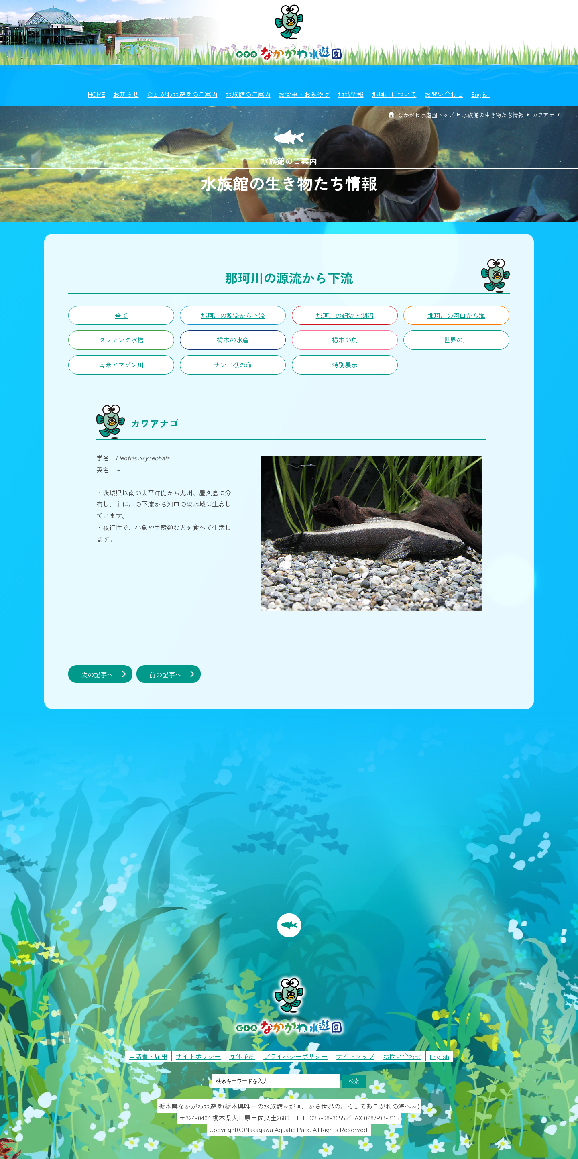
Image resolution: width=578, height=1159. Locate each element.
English (480, 94)
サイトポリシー (198, 1056)
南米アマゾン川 (121, 364)
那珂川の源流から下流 (233, 315)
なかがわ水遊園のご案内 (182, 94)
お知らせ (126, 94)
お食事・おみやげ (304, 94)
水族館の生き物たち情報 (493, 115)
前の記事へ (165, 674)
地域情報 (351, 94)
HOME (96, 94)
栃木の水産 (233, 339)
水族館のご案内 (248, 94)
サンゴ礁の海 (233, 364)
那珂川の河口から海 (456, 315)
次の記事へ (97, 674)
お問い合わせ (444, 94)
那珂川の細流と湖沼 (345, 315)
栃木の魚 (345, 339)
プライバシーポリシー (295, 1056)
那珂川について (394, 94)
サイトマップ (355, 1056)
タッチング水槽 (121, 339)
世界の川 (456, 339)
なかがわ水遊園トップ (426, 115)
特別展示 (345, 364)
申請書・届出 (148, 1056)
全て (121, 315)
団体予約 (242, 1056)
